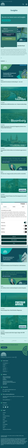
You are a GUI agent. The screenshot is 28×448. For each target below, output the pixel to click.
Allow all (14, 236)
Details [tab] (14, 206)
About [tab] (23, 206)
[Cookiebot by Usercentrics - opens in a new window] (20, 204)
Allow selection (14, 239)
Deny (14, 243)
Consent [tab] (5, 206)
